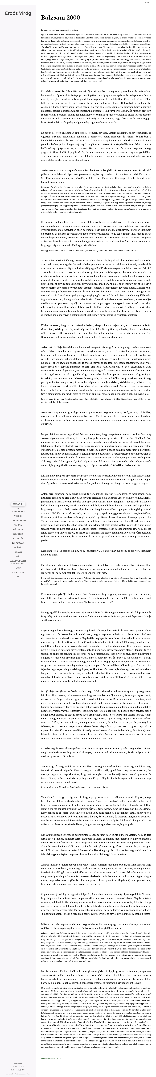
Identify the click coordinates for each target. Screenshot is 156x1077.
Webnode (18, 1074)
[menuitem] (18, 511)
